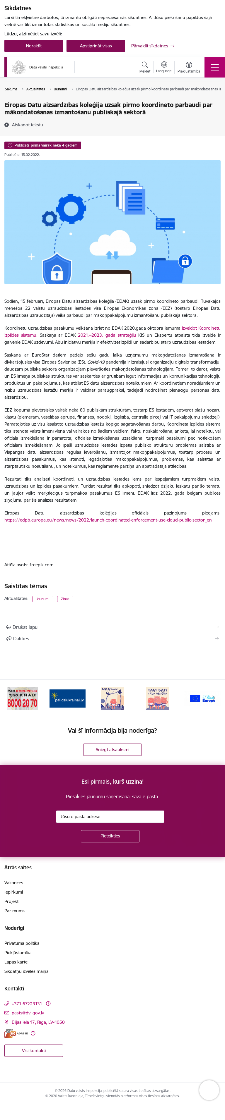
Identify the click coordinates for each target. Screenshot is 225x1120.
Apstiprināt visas (96, 46)
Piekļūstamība (18, 952)
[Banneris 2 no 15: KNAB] (22, 698)
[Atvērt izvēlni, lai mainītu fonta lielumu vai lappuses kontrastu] (189, 68)
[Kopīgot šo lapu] (112, 638)
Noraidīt (34, 46)
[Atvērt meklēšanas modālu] (145, 68)
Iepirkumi (13, 892)
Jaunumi (43, 599)
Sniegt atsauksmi (112, 749)
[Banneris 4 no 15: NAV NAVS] (112, 698)
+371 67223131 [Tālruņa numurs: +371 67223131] (27, 1004)
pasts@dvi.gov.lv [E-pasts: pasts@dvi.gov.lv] (28, 1013)
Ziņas (65, 599)
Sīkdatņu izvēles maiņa (26, 971)
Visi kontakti (34, 1050)
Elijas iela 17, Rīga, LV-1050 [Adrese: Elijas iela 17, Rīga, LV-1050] (38, 1022)
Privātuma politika (22, 943)
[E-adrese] (16, 1033)
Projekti (11, 901)
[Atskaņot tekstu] (27, 124)
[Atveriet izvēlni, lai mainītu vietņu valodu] (164, 68)
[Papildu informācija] (48, 1003)
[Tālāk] (213, 698)
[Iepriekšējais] (11, 698)
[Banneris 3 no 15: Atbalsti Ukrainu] (68, 698)
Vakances (13, 882)
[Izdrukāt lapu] (112, 627)
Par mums (14, 910)
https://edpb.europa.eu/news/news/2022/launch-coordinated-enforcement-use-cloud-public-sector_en (108, 520)
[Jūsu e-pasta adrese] (110, 817)
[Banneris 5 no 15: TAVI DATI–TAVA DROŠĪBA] (157, 698)
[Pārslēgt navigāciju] (214, 67)
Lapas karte (16, 962)
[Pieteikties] (110, 836)
